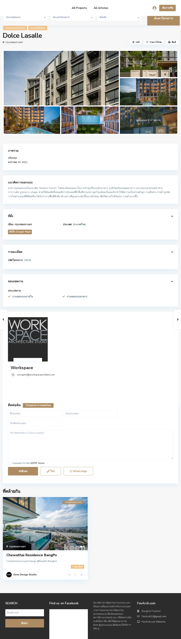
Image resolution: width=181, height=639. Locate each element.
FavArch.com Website (153, 586)
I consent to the (28, 428)
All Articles (101, 8)
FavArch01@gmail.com (154, 581)
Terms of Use (145, 633)
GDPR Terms (37, 427)
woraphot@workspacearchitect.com (77, 327)
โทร (51, 436)
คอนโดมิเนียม (38, 28)
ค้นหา (24, 588)
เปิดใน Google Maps (20, 231)
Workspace (63, 320)
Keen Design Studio (25, 539)
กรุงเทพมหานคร (14, 42)
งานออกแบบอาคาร (15, 28)
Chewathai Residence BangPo (31, 519)
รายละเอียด (77, 531)
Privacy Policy (165, 633)
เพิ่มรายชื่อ (167, 8)
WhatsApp (78, 436)
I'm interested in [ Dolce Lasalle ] (90, 409)
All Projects (79, 8)
